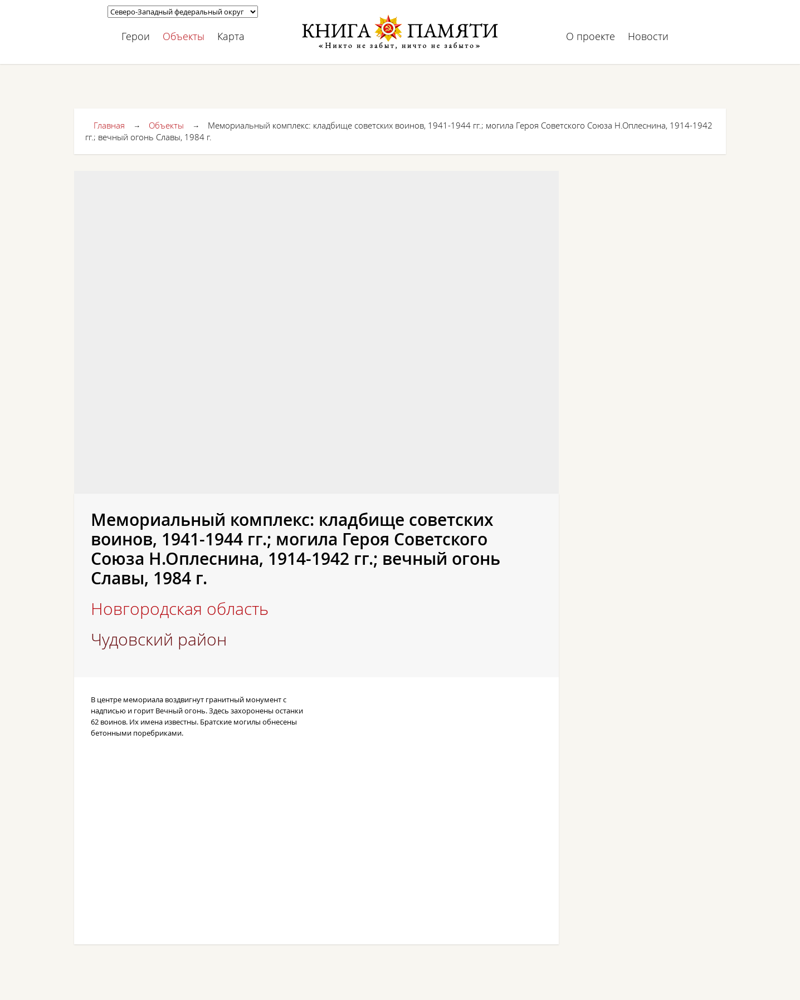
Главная (109, 125)
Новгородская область (180, 609)
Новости (648, 36)
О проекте (590, 36)
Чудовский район (159, 639)
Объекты (183, 36)
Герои (135, 36)
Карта (231, 36)
